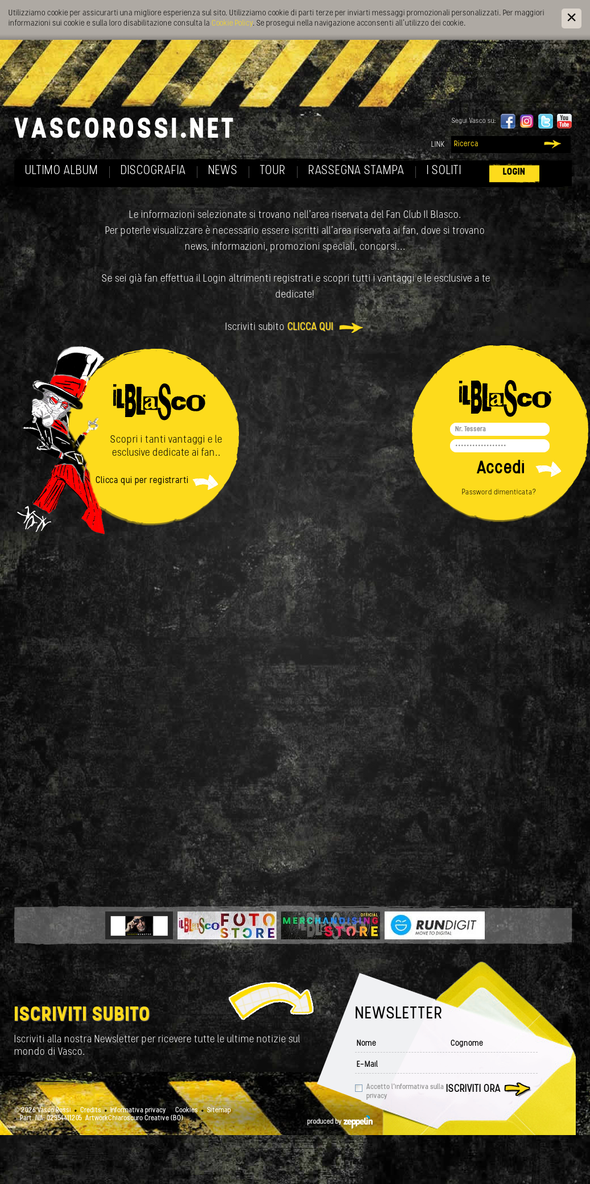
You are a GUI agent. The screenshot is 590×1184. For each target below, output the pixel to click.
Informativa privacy (138, 1110)
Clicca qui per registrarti (142, 480)
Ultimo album (61, 171)
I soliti (444, 171)
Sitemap (219, 1110)
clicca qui (310, 327)
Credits (90, 1110)
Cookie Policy (232, 23)
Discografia (153, 171)
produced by (340, 1122)
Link (438, 145)
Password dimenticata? (499, 492)
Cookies (186, 1110)
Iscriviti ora (473, 1089)
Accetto (405, 1092)
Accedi (501, 469)
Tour (273, 171)
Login (514, 172)
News (223, 171)
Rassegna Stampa (356, 171)
